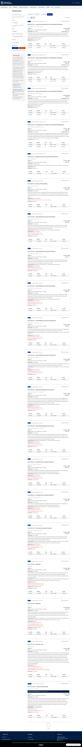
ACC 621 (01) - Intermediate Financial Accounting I (41, 217)
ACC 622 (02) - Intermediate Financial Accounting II (42, 355)
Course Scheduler (41, 7)
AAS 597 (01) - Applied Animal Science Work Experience (43, 156)
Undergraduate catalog (17, 87)
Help (52, 7)
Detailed (33, 17)
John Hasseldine (35, 479)
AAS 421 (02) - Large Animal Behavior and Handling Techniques (45, 58)
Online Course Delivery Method (17, 33)
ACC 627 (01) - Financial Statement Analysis (40, 528)
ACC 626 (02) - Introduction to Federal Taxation (41, 495)
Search (15, 47)
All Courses (15, 7)
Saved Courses (67, 17)
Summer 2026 (43, 14)
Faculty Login (57, 7)
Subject (13, 28)
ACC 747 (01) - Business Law (35, 644)
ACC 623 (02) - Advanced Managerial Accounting (41, 426)
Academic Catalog (33, 7)
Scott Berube (34, 588)
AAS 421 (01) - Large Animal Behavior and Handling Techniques (45, 24)
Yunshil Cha (34, 410)
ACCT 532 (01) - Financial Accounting (38, 686)
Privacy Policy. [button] (67, 742)
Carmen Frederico (35, 712)
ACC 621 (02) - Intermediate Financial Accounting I (41, 251)
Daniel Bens (34, 339)
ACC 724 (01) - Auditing (34, 564)
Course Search (4, 7)
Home (10, 7)
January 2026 (30, 14)
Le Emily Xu (34, 305)
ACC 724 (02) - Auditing (34, 603)
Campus (13, 20)
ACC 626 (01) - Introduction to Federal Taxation (41, 462)
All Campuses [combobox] (15, 22)
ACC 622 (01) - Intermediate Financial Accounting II (42, 320)
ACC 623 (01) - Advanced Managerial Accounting (41, 390)
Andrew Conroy (35, 40)
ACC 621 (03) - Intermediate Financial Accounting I (41, 286)
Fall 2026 (49, 14)
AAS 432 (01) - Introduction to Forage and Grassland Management (46, 125)
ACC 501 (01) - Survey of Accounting (37, 184)
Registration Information (23, 7)
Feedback (48, 7)
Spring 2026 (37, 14)
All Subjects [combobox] (15, 31)
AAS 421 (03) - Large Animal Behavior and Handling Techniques (45, 91)
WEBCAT (15, 71)
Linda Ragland (34, 235)
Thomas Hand (34, 671)
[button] (29, 21)
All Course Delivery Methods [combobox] (18, 36)
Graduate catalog (16, 85)
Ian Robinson (34, 201)
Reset (22, 47)
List (28, 17)
